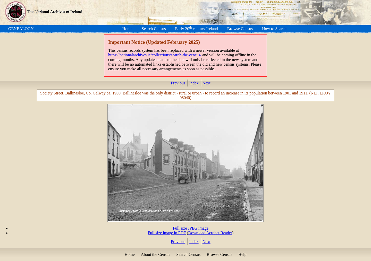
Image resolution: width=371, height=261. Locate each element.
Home (127, 29)
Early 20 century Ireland (196, 29)
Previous (178, 83)
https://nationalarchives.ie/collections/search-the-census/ (154, 55)
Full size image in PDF (167, 233)
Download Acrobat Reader (210, 233)
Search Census (154, 29)
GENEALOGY (21, 29)
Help (242, 254)
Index (193, 83)
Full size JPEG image (190, 228)
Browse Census (240, 29)
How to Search (274, 29)
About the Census (155, 254)
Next (206, 83)
